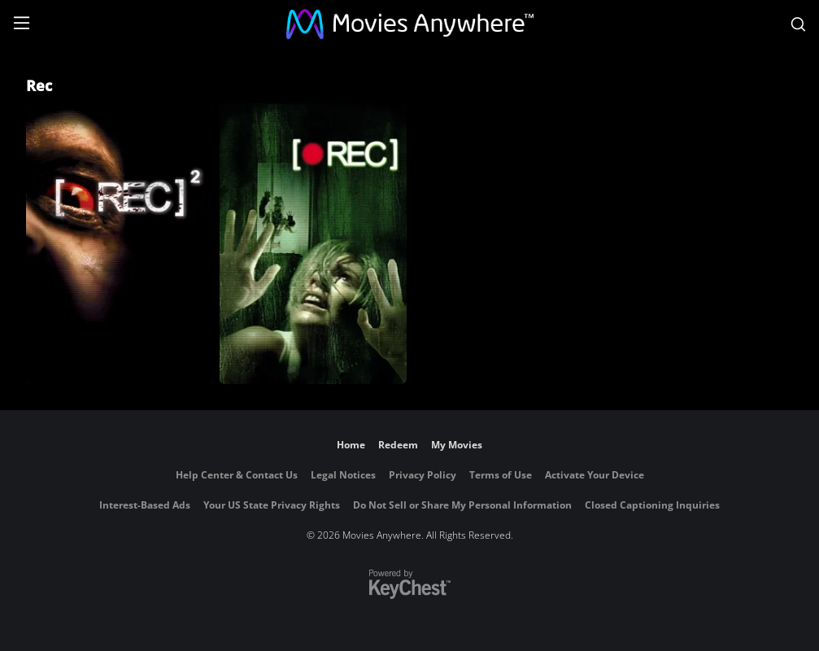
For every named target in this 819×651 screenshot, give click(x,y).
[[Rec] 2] (119, 243)
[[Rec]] (313, 243)
